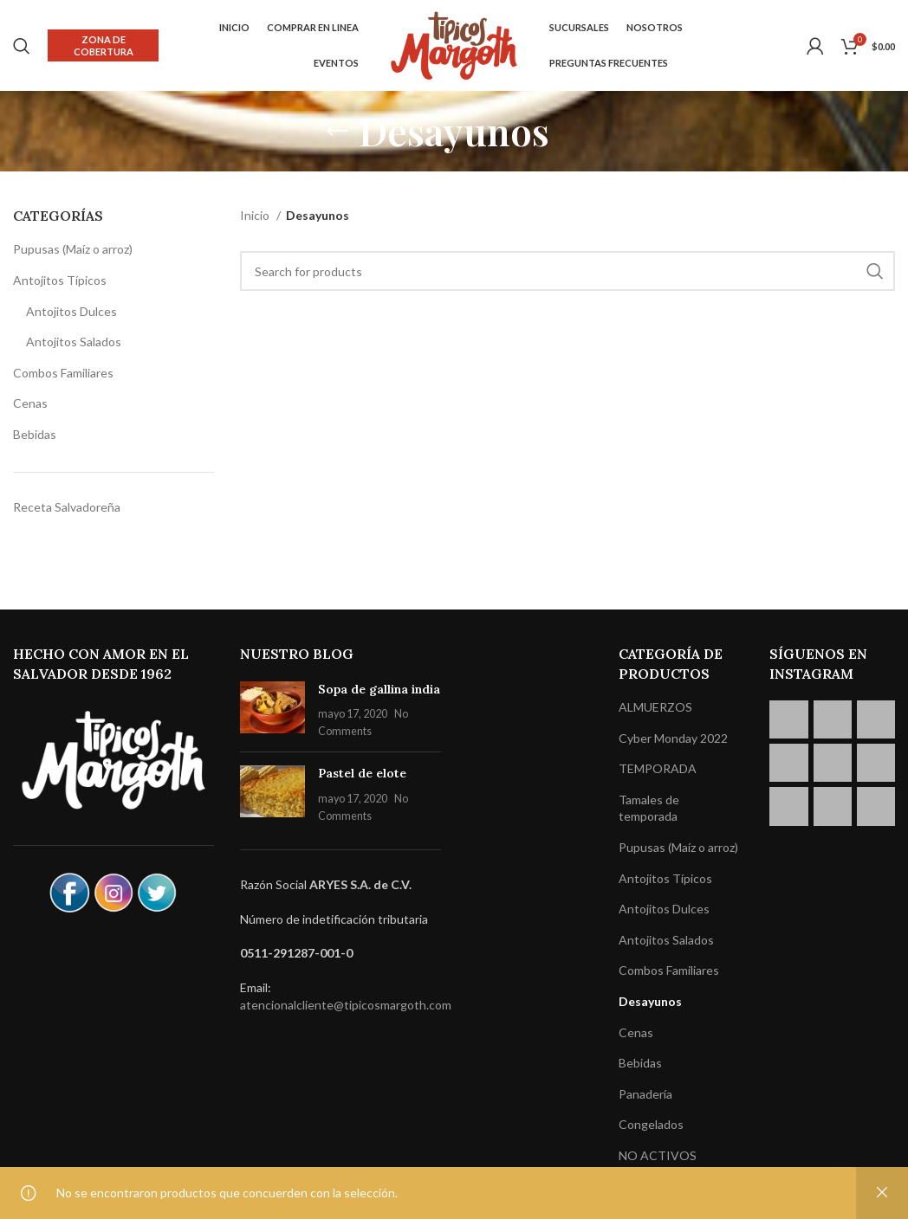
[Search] (21, 46)
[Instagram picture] (788, 719)
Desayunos (650, 1001)
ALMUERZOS (655, 707)
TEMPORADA (658, 768)
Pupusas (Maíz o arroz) (73, 249)
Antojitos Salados (73, 341)
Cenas (30, 403)
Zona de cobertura (103, 45)
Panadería (645, 1094)
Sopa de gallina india (379, 689)
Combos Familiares (63, 372)
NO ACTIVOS (658, 1155)
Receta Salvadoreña (66, 507)
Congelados (651, 1124)
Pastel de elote (362, 773)
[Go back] (337, 131)
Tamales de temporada (649, 808)
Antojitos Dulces (71, 311)
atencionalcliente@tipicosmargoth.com (345, 1004)
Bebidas (34, 434)
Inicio (256, 215)
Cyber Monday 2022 (673, 738)
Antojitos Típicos (60, 280)
